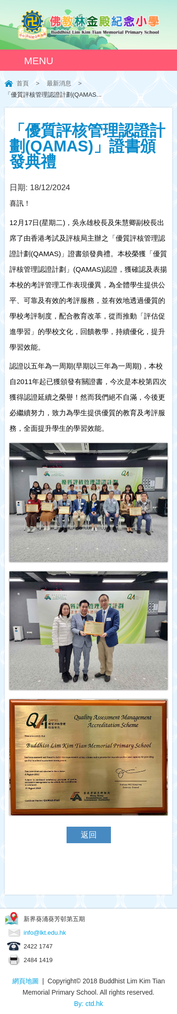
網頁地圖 (25, 981)
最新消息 (59, 83)
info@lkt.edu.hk (45, 932)
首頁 (23, 83)
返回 (89, 834)
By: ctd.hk (88, 1003)
